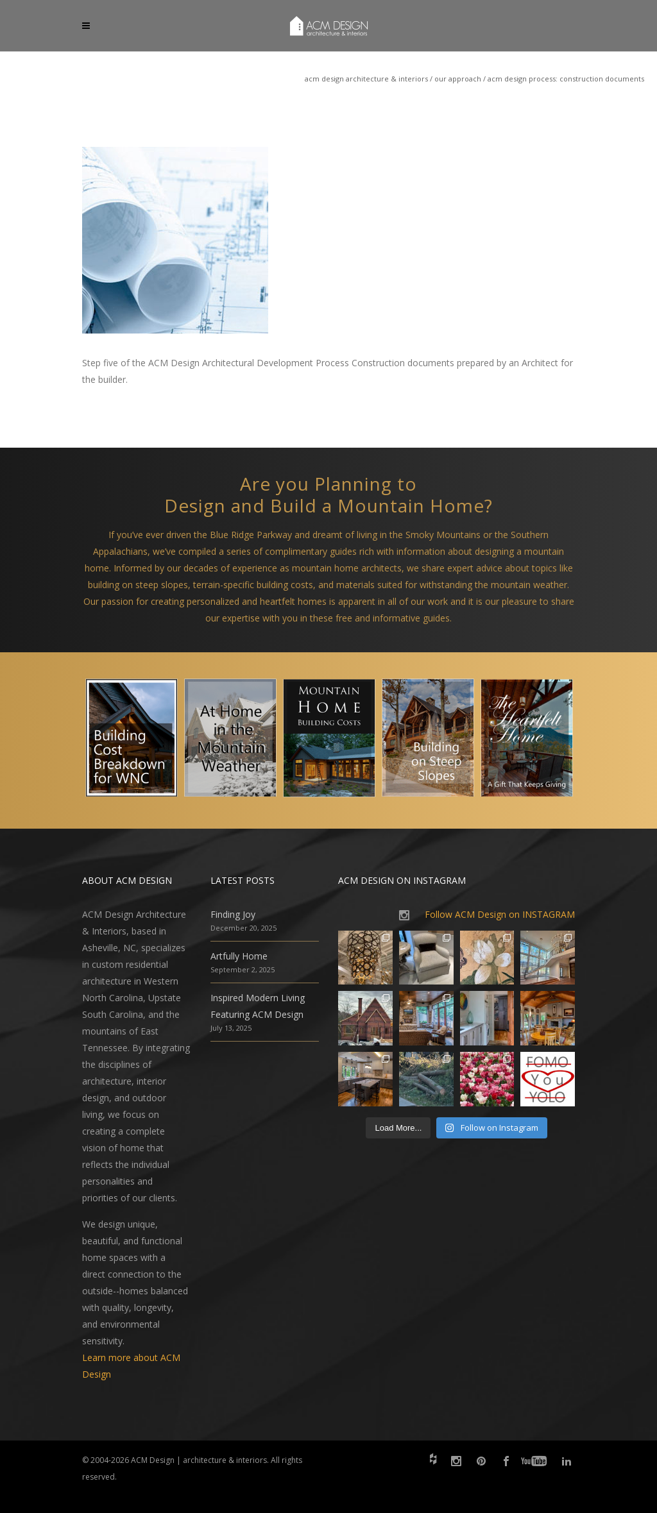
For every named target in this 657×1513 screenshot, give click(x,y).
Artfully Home (239, 956)
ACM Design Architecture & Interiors (366, 78)
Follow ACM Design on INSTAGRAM (500, 914)
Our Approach (457, 78)
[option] (131, 740)
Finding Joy (232, 914)
